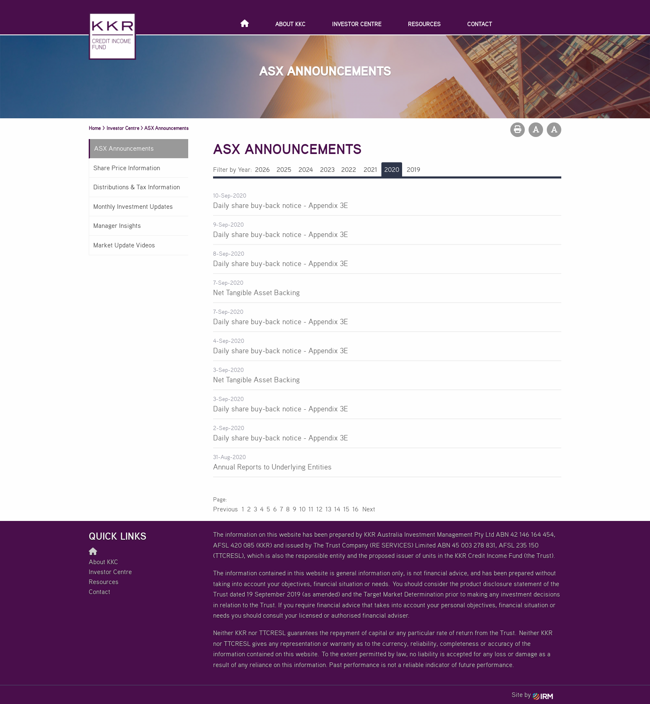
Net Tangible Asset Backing (256, 292)
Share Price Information (126, 168)
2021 (370, 169)
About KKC (290, 23)
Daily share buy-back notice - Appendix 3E (280, 205)
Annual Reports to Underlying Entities (272, 466)
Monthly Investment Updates (133, 206)
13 (328, 509)
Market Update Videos (124, 245)
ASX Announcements (124, 148)
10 (302, 509)
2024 (305, 169)
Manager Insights (117, 225)
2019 (413, 169)
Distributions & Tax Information (136, 187)
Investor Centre (356, 23)
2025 (283, 169)
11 (310, 509)
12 (319, 509)
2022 (348, 169)
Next (368, 509)
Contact (479, 23)
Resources (424, 23)
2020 (391, 169)
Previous (226, 509)
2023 (327, 169)
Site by (532, 694)
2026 (262, 169)
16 (355, 509)
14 (337, 509)
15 (346, 509)
